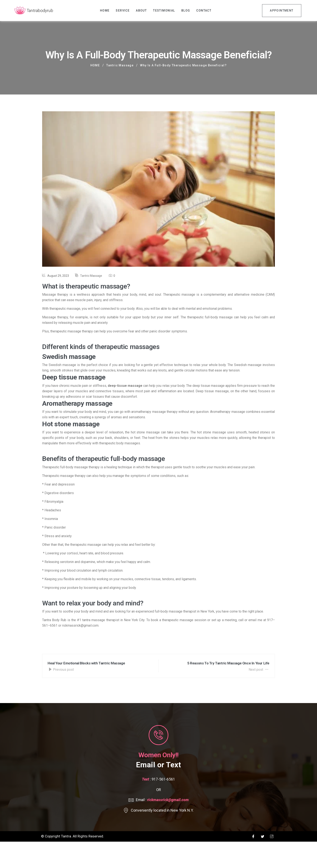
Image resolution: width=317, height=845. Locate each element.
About (141, 10)
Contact (203, 10)
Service (123, 10)
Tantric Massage (91, 275)
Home (105, 10)
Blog (185, 10)
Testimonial (164, 10)
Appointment (281, 10)
